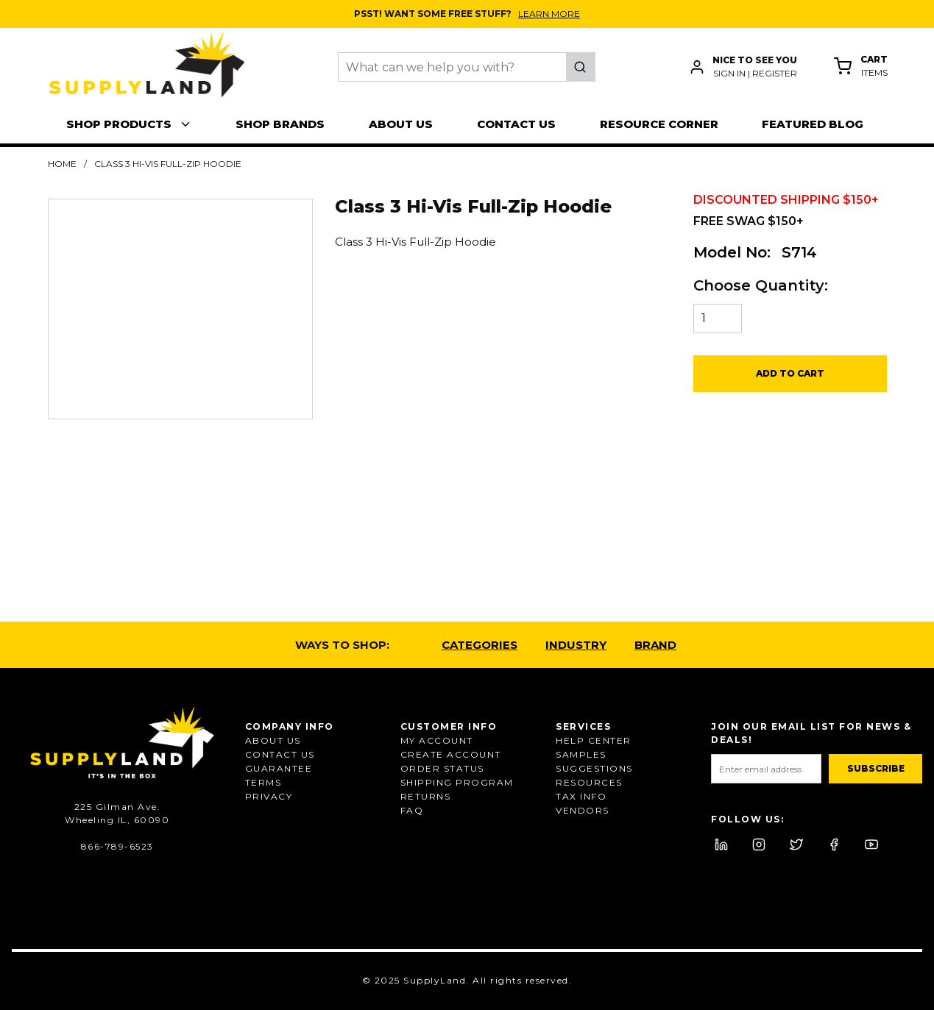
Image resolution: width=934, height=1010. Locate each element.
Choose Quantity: (760, 285)
